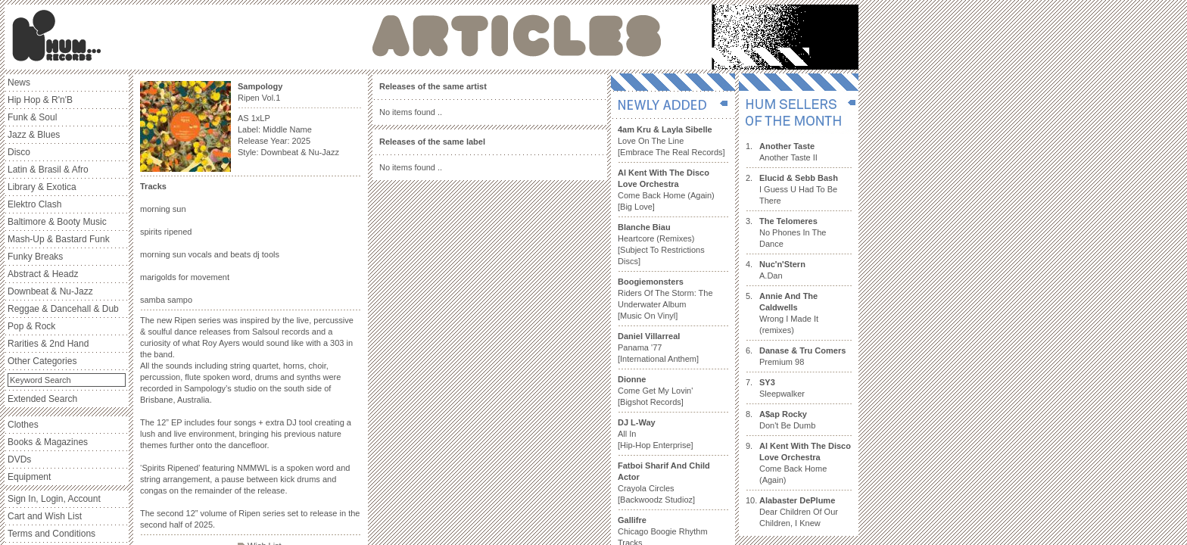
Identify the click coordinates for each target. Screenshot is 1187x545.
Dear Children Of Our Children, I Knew (798, 512)
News (19, 82)
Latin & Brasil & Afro (48, 169)
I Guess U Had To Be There (798, 189)
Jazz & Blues (34, 134)
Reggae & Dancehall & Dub (63, 309)
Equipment (29, 477)
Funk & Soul (32, 117)
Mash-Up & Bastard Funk (59, 239)
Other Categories (42, 361)
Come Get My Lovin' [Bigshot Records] (655, 390)
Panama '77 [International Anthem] (658, 347)
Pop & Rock (31, 326)
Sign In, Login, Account (54, 499)
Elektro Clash (34, 204)
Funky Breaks (35, 256)
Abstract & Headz (43, 274)
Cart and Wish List (45, 516)
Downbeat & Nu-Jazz (50, 291)
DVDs (19, 459)
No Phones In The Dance (792, 232)
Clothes (23, 424)
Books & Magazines (48, 442)
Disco (19, 152)
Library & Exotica (42, 187)
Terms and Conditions (51, 533)
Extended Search (42, 399)
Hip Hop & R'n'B (40, 100)
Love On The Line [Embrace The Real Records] (671, 141)
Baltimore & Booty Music (57, 221)
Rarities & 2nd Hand (48, 343)
